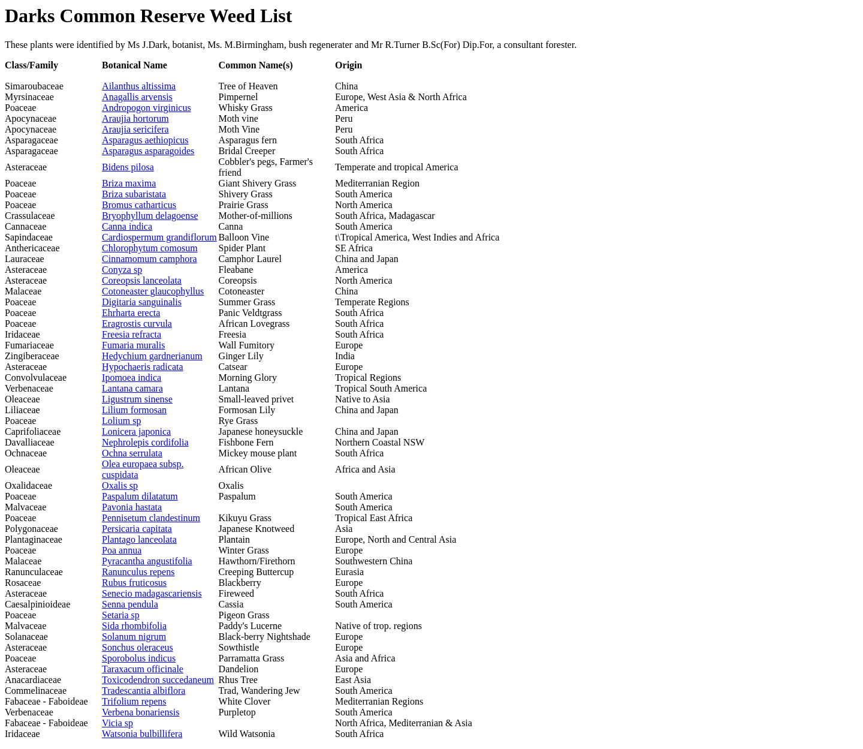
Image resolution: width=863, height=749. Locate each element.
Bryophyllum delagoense (150, 215)
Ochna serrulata (132, 453)
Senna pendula (130, 604)
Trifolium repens (134, 701)
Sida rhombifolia (134, 626)
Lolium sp (121, 421)
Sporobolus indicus (139, 658)
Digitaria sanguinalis (142, 302)
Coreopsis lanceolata (142, 280)
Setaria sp (121, 615)
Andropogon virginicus (146, 108)
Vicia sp (117, 723)
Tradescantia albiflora (143, 690)
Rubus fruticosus (134, 582)
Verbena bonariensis (140, 712)
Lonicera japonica (136, 431)
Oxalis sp (120, 485)
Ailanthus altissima (139, 86)
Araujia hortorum (135, 118)
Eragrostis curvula (137, 323)
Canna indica (127, 226)
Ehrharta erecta (131, 313)
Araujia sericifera (135, 129)
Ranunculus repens (138, 572)
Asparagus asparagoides (148, 151)
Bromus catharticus (139, 205)
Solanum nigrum (134, 636)
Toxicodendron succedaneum (158, 680)
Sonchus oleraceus (137, 647)
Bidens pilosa (128, 167)
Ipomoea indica (131, 377)
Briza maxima (129, 183)
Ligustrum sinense (137, 399)
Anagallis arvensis (137, 97)
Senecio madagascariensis (152, 593)
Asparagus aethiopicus (145, 140)
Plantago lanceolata (139, 539)
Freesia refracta (131, 334)
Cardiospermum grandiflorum (159, 237)
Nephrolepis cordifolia (145, 442)
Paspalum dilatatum (140, 496)
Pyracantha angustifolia (147, 561)
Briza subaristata (134, 194)
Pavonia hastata (132, 507)
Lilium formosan (134, 410)
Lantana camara (132, 388)
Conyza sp (122, 269)
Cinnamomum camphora (149, 259)
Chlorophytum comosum (150, 248)
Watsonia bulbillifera (142, 734)
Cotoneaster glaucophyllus (153, 291)
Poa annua (121, 550)
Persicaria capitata (137, 529)
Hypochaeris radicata (142, 367)
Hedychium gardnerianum (152, 356)
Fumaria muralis (133, 345)
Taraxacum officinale (142, 669)
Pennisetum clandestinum (151, 518)
